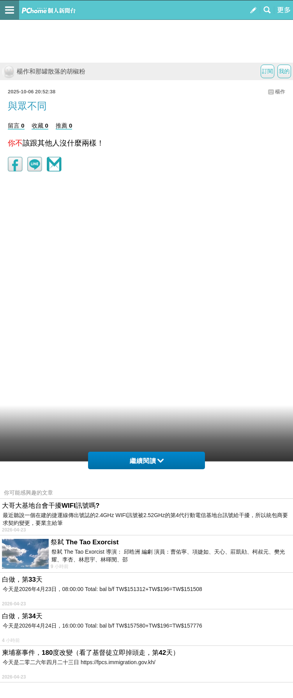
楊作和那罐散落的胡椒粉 (43, 71)
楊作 (280, 92)
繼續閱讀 (147, 460)
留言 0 (16, 125)
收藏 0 (40, 125)
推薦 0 (64, 125)
